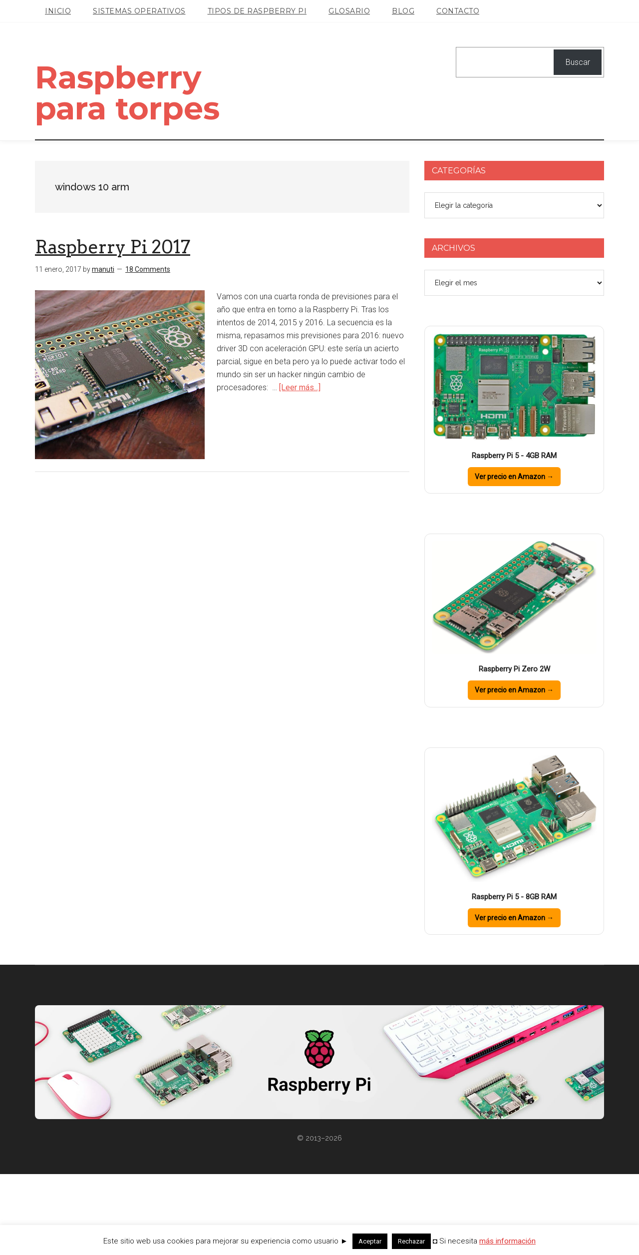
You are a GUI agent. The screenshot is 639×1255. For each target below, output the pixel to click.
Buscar (578, 62)
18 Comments (147, 350)
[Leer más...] (299, 468)
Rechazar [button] (411, 1241)
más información (507, 1241)
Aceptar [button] (369, 1241)
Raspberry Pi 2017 (112, 328)
